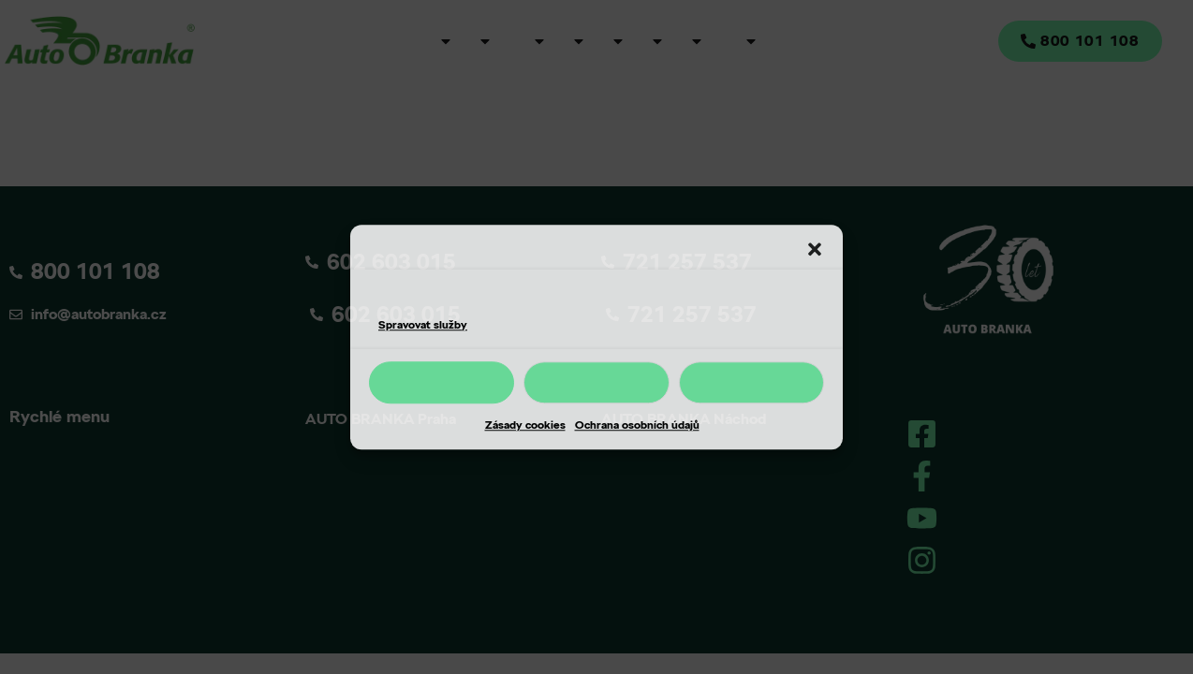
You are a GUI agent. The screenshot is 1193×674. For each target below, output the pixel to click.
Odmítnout (596, 382)
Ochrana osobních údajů (637, 425)
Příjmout (441, 382)
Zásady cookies (525, 425)
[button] (814, 250)
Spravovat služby (422, 324)
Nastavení (751, 382)
